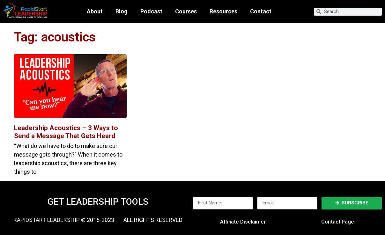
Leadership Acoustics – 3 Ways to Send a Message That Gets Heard (66, 132)
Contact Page (337, 222)
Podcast (151, 11)
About (95, 11)
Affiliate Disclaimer (243, 222)
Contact (260, 11)
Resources (223, 11)
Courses (186, 11)
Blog (121, 11)
